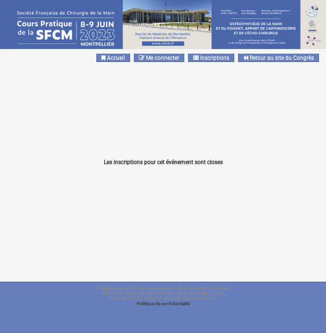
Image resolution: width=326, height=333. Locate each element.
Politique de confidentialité (163, 303)
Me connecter (159, 58)
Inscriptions (211, 58)
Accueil (113, 58)
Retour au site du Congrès (278, 58)
